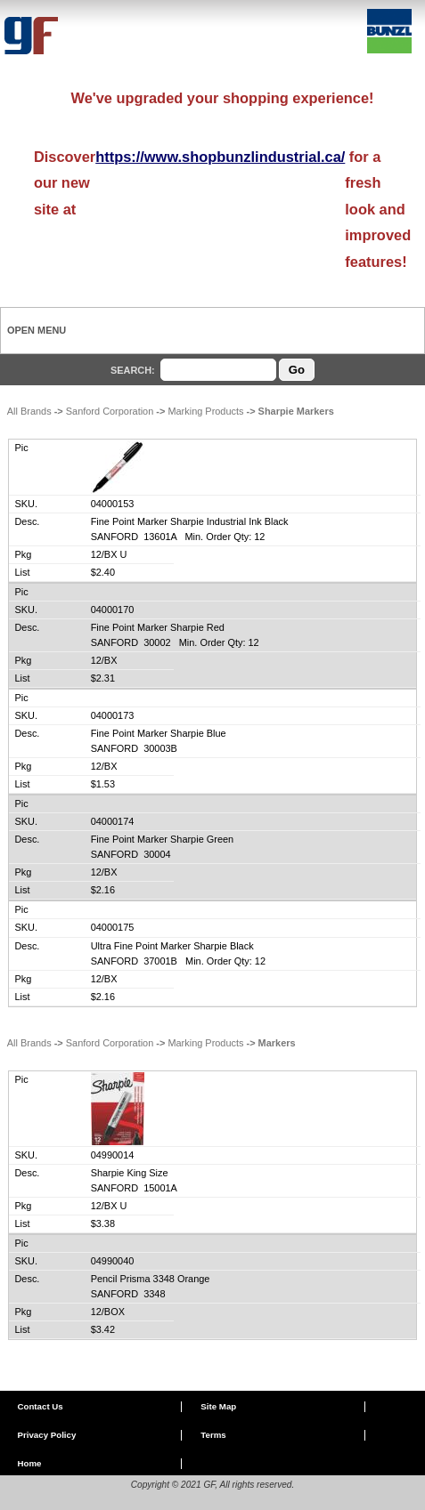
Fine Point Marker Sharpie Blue (158, 733)
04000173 (113, 715)
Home (29, 1463)
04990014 (113, 1155)
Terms (212, 1435)
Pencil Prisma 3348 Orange (150, 1278)
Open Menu (36, 330)
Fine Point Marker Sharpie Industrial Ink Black (190, 521)
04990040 (113, 1261)
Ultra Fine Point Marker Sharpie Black (172, 946)
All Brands (29, 411)
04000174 (113, 821)
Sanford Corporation (110, 411)
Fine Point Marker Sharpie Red (158, 627)
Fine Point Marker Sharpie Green (162, 839)
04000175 (113, 927)
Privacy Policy (46, 1435)
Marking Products (205, 411)
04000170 (113, 609)
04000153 (113, 503)
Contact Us (39, 1406)
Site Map (218, 1406)
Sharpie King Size (129, 1172)
